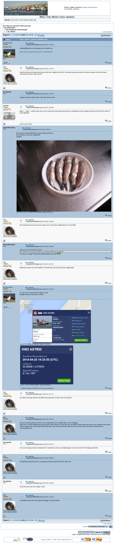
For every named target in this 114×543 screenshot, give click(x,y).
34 (20, 35)
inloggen (85, 7)
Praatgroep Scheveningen (17, 30)
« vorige (104, 31)
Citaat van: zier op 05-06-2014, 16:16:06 (31, 249)
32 (16, 35)
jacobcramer (7, 43)
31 (14, 35)
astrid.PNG (23, 344)
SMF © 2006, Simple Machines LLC (63, 539)
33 (18, 35)
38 (30, 35)
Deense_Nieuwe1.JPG (23, 212)
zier (4, 67)
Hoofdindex (11, 28)
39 (32, 35)
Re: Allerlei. (30, 43)
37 (28, 35)
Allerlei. (13, 31)
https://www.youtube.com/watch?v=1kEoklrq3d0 (36, 52)
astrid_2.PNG (24, 385)
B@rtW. (6, 106)
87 (36, 35)
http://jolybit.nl (16, 20)
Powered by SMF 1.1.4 (47, 539)
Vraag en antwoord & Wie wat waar (18, 26)
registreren (93, 7)
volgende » (109, 31)
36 (26, 35)
